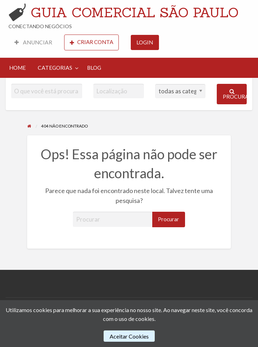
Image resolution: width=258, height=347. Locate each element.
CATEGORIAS (55, 67)
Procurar (235, 94)
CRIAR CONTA (91, 42)
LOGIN (144, 42)
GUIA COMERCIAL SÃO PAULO (135, 12)
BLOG (94, 67)
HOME (17, 67)
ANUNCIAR (33, 42)
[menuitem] (33, 42)
